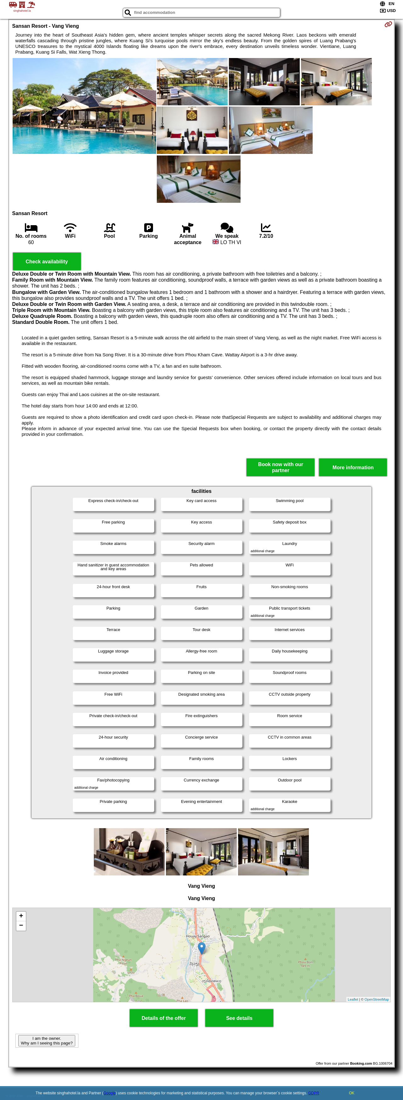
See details (239, 1018)
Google (110, 1093)
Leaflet (353, 999)
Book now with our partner (280, 467)
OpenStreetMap (377, 999)
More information (353, 467)
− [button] (21, 926)
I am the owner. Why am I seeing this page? (46, 1040)
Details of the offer (164, 1018)
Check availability (47, 261)
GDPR (313, 1093)
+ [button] (21, 916)
